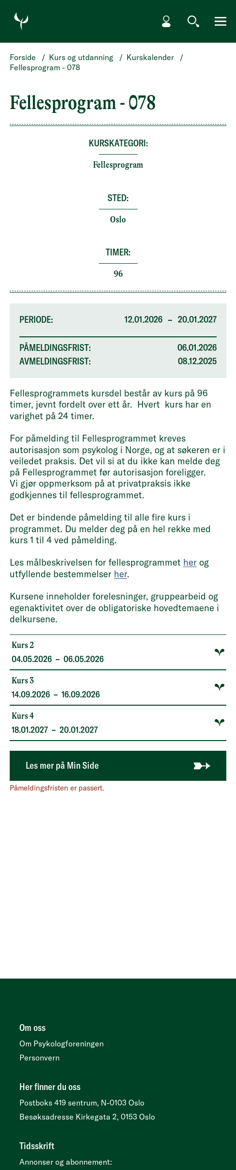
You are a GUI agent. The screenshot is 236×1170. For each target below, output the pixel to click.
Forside (23, 57)
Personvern (39, 1057)
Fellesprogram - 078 (45, 67)
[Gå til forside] (21, 21)
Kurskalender (150, 57)
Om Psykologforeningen (61, 1043)
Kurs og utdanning (81, 57)
